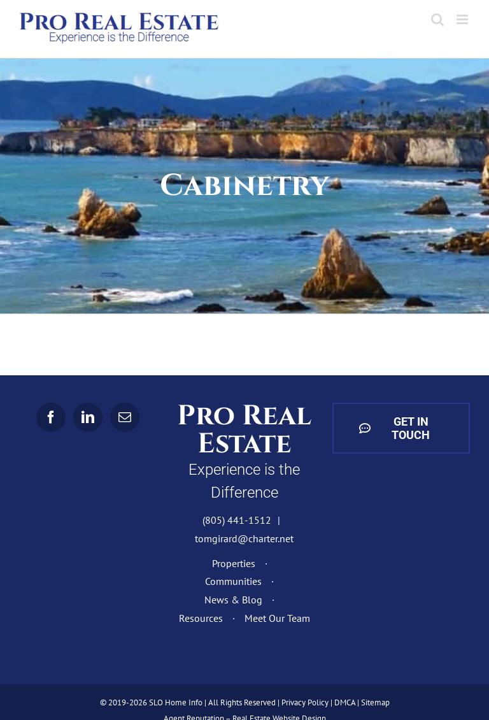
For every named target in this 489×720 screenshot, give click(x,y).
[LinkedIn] (88, 417)
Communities (233, 581)
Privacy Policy (305, 702)
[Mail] (124, 417)
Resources (201, 618)
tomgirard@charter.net (244, 538)
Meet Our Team (277, 618)
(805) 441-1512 (236, 520)
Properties (233, 563)
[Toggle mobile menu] (463, 19)
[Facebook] (51, 417)
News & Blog (233, 599)
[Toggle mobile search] (437, 19)
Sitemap (375, 702)
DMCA (344, 702)
